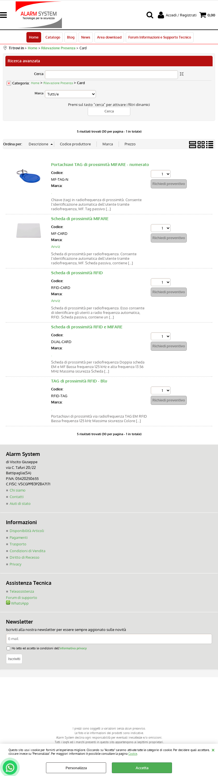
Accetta (142, 768)
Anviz (55, 246)
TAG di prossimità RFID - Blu (79, 381)
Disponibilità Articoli (27, 530)
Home (34, 37)
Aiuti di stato (20, 503)
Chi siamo (18, 490)
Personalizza (76, 768)
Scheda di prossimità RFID (77, 272)
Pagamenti (19, 537)
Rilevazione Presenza (58, 83)
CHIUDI (213, 749)
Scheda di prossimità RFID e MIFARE (86, 326)
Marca (39, 93)
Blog (70, 37)
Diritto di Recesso (24, 557)
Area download (109, 37)
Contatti (17, 496)
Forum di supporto (21, 597)
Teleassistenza (22, 591)
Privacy (15, 564)
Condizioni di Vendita (27, 550)
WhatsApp (17, 603)
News (85, 37)
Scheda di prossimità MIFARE (79, 218)
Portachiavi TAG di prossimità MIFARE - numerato (100, 164)
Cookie (132, 753)
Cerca (38, 73)
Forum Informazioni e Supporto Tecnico (159, 37)
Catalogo (52, 37)
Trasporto (18, 544)
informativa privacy (73, 648)
